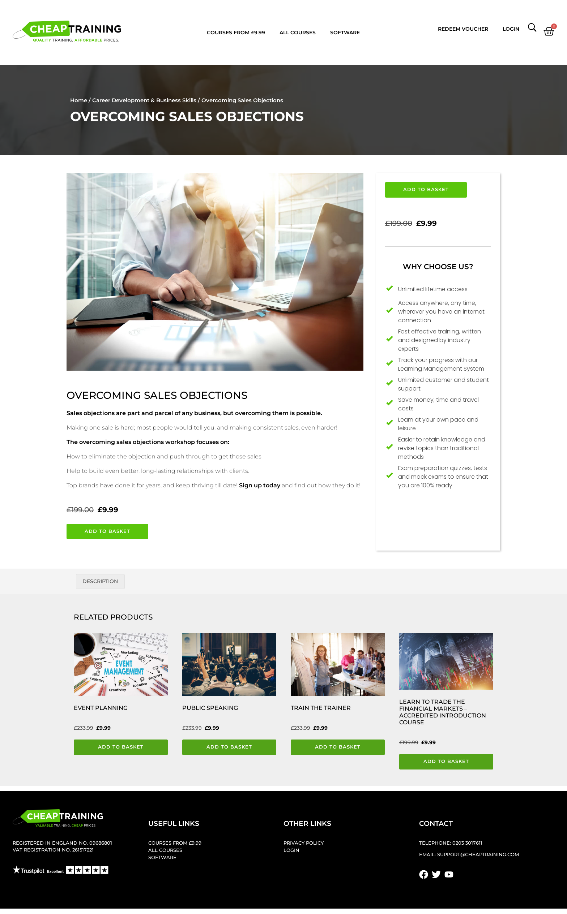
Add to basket (107, 531)
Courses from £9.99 (236, 32)
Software (345, 32)
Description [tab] (100, 581)
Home (78, 100)
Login (511, 29)
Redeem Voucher (463, 29)
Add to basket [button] (121, 747)
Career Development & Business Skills (144, 100)
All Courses (298, 32)
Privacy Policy (304, 843)
